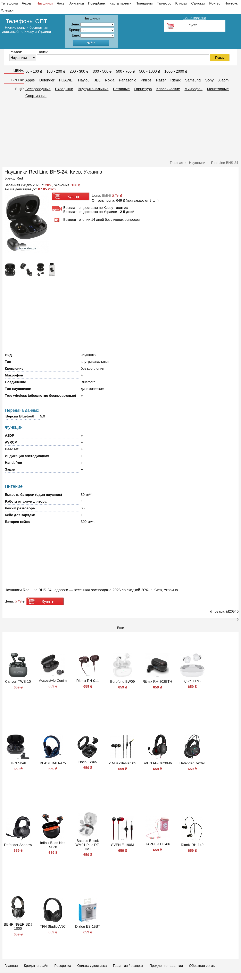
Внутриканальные (93, 89)
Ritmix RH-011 (87, 681)
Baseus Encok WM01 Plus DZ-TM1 (87, 845)
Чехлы (27, 3)
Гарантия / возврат (128, 966)
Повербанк (96, 3)
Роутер (215, 3)
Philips (146, 80)
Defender (47, 80)
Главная (11, 966)
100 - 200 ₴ (56, 71)
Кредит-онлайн (36, 966)
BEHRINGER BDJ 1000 (18, 927)
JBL (97, 80)
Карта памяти (120, 3)
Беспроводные (38, 89)
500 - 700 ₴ (125, 71)
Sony (209, 80)
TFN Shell (18, 763)
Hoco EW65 (87, 762)
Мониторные (218, 89)
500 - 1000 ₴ (149, 71)
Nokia (109, 80)
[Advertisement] (120, 131)
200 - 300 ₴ (79, 71)
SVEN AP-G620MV (157, 763)
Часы (61, 3)
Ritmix (175, 80)
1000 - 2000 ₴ (175, 71)
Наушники (44, 3)
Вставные (121, 89)
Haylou (84, 80)
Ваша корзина (194, 18)
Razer (161, 80)
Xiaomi (223, 80)
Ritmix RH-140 (192, 845)
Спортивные (36, 96)
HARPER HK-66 (157, 844)
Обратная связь (202, 966)
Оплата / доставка (92, 966)
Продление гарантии (166, 966)
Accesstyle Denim (53, 681)
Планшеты (144, 3)
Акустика (76, 3)
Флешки (7, 10)
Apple (30, 80)
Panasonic (127, 80)
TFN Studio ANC (53, 926)
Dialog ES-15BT (87, 926)
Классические (168, 89)
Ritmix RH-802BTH (157, 682)
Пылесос (164, 3)
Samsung (193, 80)
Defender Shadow (18, 845)
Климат (181, 3)
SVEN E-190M (122, 845)
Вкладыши (64, 89)
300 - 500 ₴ (102, 71)
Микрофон (193, 89)
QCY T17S (192, 681)
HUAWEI (66, 80)
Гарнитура (143, 89)
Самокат (198, 3)
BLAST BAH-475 (53, 763)
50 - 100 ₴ (33, 71)
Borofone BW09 (122, 682)
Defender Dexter (192, 763)
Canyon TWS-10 (18, 682)
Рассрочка (62, 966)
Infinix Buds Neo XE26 (53, 845)
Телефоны (9, 3)
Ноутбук (231, 3)
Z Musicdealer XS (122, 763)
